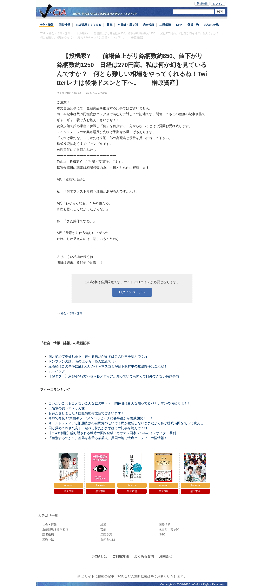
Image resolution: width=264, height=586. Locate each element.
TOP (43, 33)
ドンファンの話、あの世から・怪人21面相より (83, 361)
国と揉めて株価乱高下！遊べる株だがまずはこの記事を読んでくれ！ (99, 356)
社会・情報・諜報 (59, 33)
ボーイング (56, 371)
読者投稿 (148, 24)
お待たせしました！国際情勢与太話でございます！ (86, 413)
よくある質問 (144, 556)
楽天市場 (69, 491)
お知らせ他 (211, 24)
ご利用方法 (120, 556)
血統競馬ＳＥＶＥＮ (88, 24)
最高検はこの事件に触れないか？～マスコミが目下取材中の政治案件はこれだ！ (107, 366)
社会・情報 (46, 24)
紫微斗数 (193, 24)
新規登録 (202, 3)
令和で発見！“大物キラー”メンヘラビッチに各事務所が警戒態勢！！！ (100, 418)
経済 (103, 524)
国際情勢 (64, 24)
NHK (179, 24)
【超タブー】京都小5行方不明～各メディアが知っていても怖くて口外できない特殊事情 (113, 376)
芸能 (109, 24)
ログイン (218, 3)
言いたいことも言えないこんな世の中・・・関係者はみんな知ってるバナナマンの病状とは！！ (119, 403)
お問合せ (165, 556)
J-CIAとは (99, 556)
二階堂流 (165, 24)
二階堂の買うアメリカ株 (66, 408)
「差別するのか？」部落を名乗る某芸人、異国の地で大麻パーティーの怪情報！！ (109, 438)
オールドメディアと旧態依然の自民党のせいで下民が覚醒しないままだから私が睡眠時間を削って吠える (126, 423)
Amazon (68, 485)
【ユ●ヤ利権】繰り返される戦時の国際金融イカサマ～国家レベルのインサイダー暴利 (112, 433)
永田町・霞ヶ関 (128, 24)
